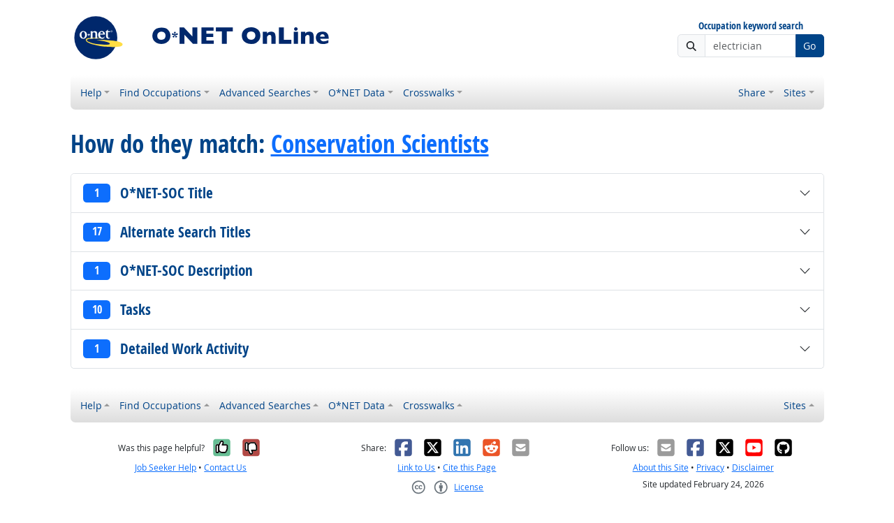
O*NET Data (356, 92)
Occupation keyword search (750, 26)
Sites (795, 92)
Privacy (710, 467)
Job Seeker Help (165, 467)
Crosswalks (429, 92)
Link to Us (416, 467)
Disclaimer (753, 467)
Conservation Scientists (380, 144)
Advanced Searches (265, 92)
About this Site (661, 467)
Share (751, 92)
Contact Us (225, 467)
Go (809, 45)
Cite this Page (469, 467)
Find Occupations (160, 92)
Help (91, 92)
